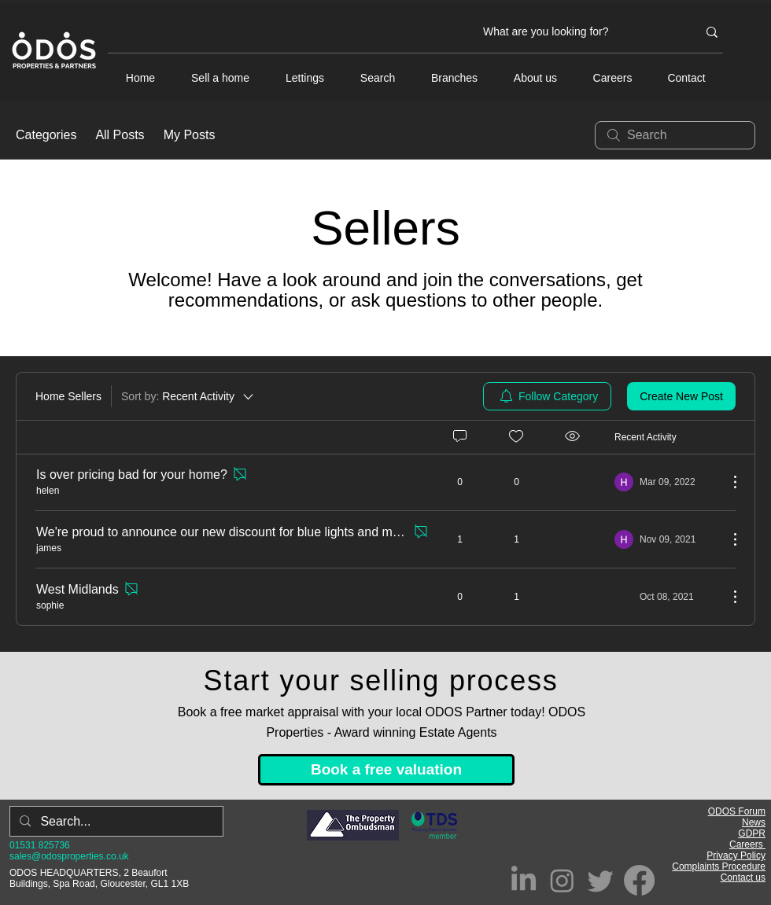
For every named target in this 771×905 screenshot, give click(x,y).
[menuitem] (547, 396)
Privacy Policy (735, 855)
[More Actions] (727, 482)
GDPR (751, 833)
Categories (46, 135)
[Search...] (115, 822)
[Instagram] (562, 880)
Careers (747, 844)
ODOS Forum (736, 811)
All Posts (119, 135)
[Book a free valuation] (386, 769)
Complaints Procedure (718, 866)
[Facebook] (639, 880)
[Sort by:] (188, 396)
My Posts (190, 135)
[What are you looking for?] (578, 32)
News (753, 822)
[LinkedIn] (523, 880)
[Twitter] (600, 880)
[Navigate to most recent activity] (665, 539)
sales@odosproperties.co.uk (69, 856)
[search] (675, 135)
